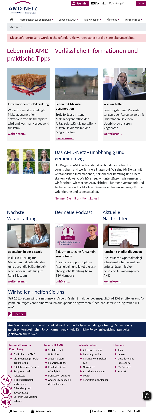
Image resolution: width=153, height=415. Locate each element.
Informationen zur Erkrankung (36, 19)
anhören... (63, 281)
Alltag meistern (56, 358)
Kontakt (122, 371)
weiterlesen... (17, 134)
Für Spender (124, 367)
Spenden (80, 3)
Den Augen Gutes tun (59, 375)
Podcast (87, 375)
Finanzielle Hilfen (57, 363)
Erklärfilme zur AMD (24, 354)
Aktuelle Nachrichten (94, 371)
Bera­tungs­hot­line (92, 354)
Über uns (113, 19)
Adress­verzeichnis (92, 350)
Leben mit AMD (68, 19)
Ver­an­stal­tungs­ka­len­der (95, 380)
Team (120, 350)
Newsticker (89, 367)
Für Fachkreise (134, 19)
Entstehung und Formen (26, 367)
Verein (121, 354)
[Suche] (121, 3)
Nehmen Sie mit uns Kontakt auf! (77, 198)
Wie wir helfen (92, 19)
